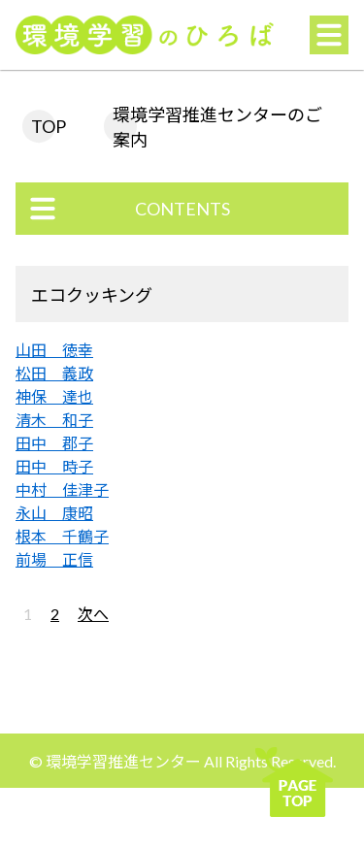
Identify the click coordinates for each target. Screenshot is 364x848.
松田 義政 (54, 373)
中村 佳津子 (62, 489)
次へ (93, 613)
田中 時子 (54, 466)
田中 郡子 (54, 443)
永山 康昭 (54, 513)
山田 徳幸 (54, 350)
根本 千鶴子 (62, 536)
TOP (48, 126)
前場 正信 (54, 559)
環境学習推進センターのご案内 (217, 127)
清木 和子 (54, 419)
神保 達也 (54, 396)
